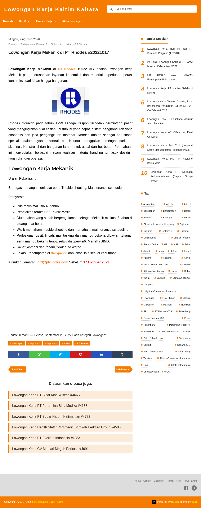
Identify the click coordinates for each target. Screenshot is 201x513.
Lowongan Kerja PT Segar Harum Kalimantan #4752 (51, 419)
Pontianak (185, 365)
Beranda (9, 21)
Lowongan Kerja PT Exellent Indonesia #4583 (46, 442)
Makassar (148, 337)
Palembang (149, 351)
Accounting (149, 225)
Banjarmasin (169, 232)
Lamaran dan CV (181, 309)
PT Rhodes (91, 343)
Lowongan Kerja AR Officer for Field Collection (170, 144)
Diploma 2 (167, 253)
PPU (146, 344)
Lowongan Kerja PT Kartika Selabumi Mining (170, 96)
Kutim (146, 309)
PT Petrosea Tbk (181, 344)
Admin (169, 225)
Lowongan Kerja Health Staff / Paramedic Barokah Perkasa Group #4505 (66, 431)
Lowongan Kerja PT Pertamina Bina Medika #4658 (49, 408)
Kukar (187, 302)
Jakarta (186, 274)
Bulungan (167, 239)
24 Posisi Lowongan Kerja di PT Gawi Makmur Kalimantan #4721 (170, 66)
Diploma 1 (149, 253)
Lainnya (160, 309)
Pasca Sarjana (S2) (179, 351)
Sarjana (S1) (183, 386)
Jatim (146, 281)
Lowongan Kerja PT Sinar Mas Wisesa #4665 (46, 397)
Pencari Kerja (50, 21)
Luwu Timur (168, 330)
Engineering (184, 260)
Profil (26, 21)
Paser (146, 358)
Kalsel (172, 281)
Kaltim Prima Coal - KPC (157, 295)
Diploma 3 (38, 343)
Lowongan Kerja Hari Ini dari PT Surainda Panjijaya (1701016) (170, 52)
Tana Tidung (183, 393)
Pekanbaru (184, 358)
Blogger (174, 507)
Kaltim (74, 343)
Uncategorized (151, 414)
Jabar (171, 274)
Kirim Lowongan (81, 21)
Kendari (186, 295)
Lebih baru (19, 371)
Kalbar (159, 281)
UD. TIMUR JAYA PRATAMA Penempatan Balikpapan (170, 81)
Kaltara (186, 281)
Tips (145, 407)
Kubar (174, 302)
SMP (187, 372)
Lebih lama (121, 371)
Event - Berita (183, 267)
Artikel (187, 225)
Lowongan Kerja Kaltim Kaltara (59, 8)
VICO (168, 414)
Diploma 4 (57, 343)
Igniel (194, 507)
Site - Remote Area (154, 393)
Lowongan (149, 330)
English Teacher (152, 267)
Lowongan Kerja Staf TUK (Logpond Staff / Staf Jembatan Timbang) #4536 (170, 162)
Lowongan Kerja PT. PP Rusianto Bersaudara (170, 179)
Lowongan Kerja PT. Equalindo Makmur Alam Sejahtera (170, 130)
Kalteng (147, 288)
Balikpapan (19, 343)
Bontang (148, 239)
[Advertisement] (70, 298)
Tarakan (147, 400)
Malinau (167, 337)
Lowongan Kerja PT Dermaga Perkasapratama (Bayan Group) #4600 (172, 196)
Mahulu (186, 330)
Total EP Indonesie (180, 407)
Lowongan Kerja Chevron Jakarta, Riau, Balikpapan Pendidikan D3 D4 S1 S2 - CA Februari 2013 (170, 113)
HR (145, 274)
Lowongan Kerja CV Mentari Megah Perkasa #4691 (50, 453)
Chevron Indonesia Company (159, 246)
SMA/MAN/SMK (152, 372)
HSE (157, 274)
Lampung (148, 316)
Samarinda (184, 379)
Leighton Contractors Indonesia (160, 323)
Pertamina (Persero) (154, 365)
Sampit (147, 386)
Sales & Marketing (153, 379)
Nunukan (185, 337)
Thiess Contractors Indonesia (174, 400)
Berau (187, 232)
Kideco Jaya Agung (154, 302)
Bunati (187, 239)
